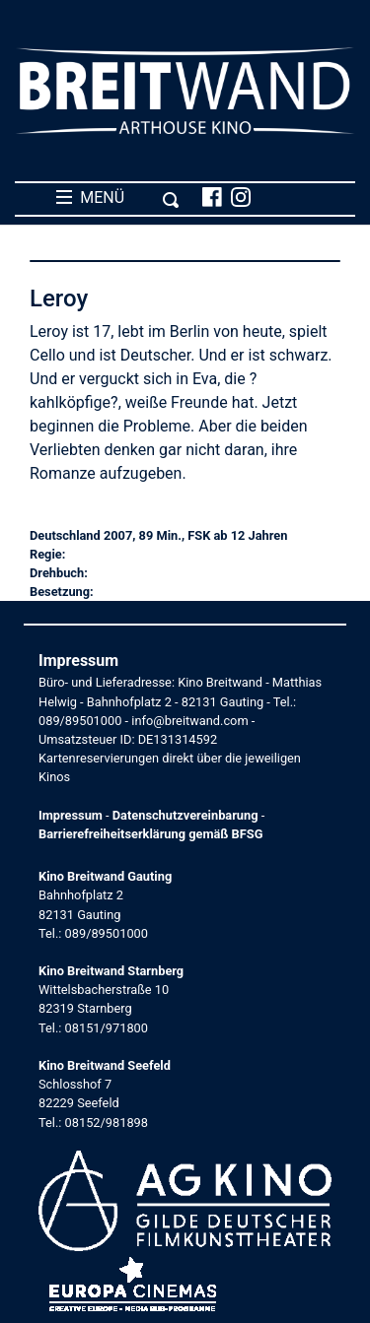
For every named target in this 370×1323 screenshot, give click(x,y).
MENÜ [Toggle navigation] (118, 198)
